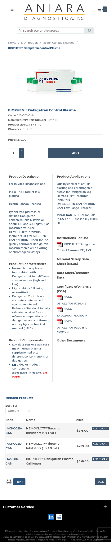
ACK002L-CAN (27, 240)
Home (12, 42)
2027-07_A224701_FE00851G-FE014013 (72, 326)
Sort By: (11, 406)
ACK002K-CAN (72, 204)
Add (75, 153)
